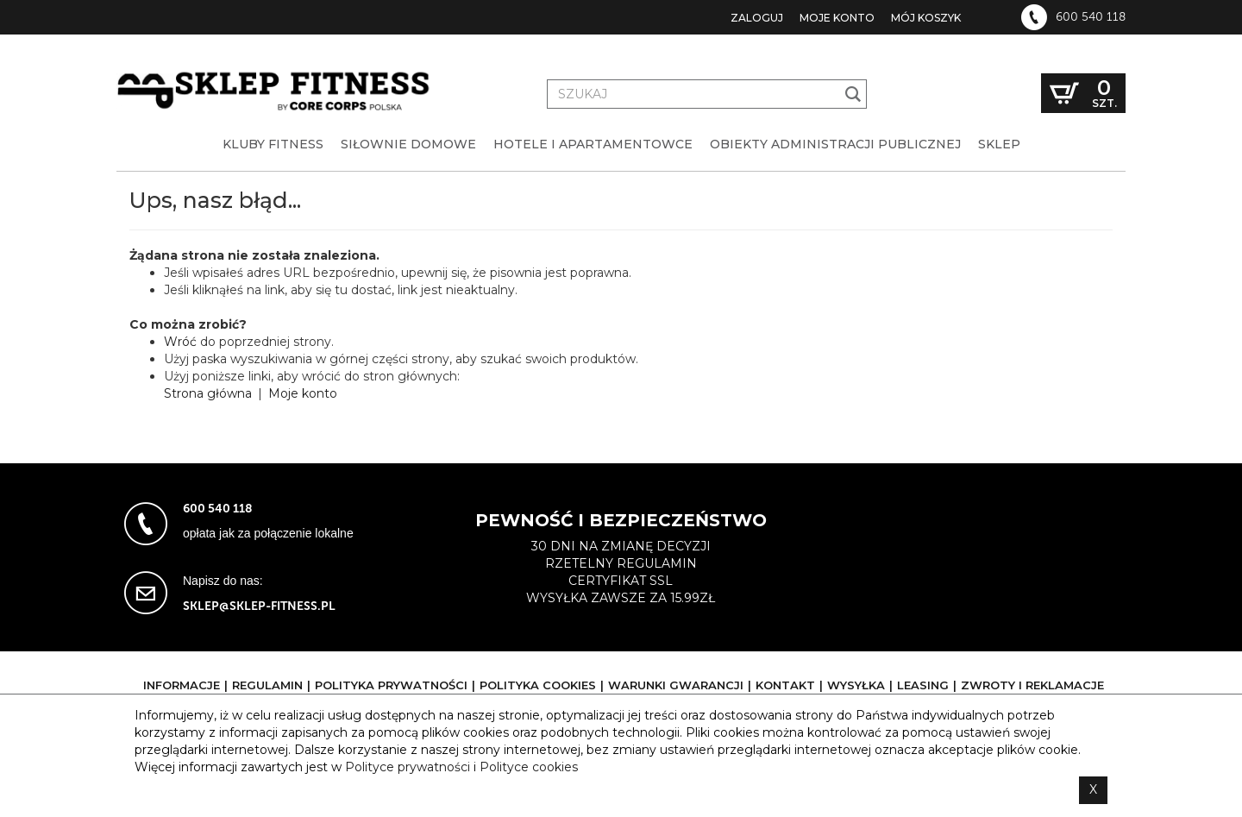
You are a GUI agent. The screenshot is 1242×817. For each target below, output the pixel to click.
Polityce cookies (529, 767)
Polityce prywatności (407, 767)
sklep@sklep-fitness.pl (259, 606)
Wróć (180, 341)
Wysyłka (856, 685)
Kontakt (785, 685)
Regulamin (267, 685)
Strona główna (208, 393)
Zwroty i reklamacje (1032, 685)
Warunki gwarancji (675, 685)
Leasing (923, 685)
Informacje (181, 685)
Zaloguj (757, 17)
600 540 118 (1091, 17)
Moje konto (837, 17)
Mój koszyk (926, 17)
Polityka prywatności (391, 685)
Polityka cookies (538, 685)
